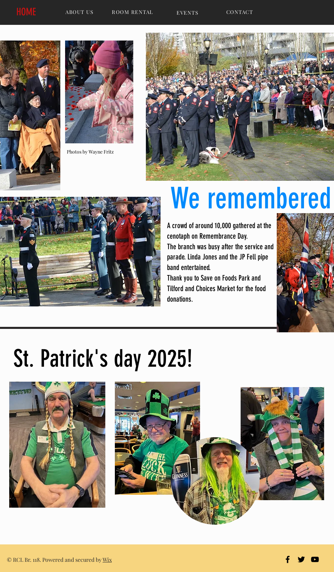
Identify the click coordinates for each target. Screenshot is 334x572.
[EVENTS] (188, 12)
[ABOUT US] (80, 12)
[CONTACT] (240, 12)
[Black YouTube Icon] (315, 559)
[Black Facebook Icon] (287, 559)
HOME (26, 12)
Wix (107, 559)
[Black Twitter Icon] (301, 559)
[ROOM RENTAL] (133, 12)
